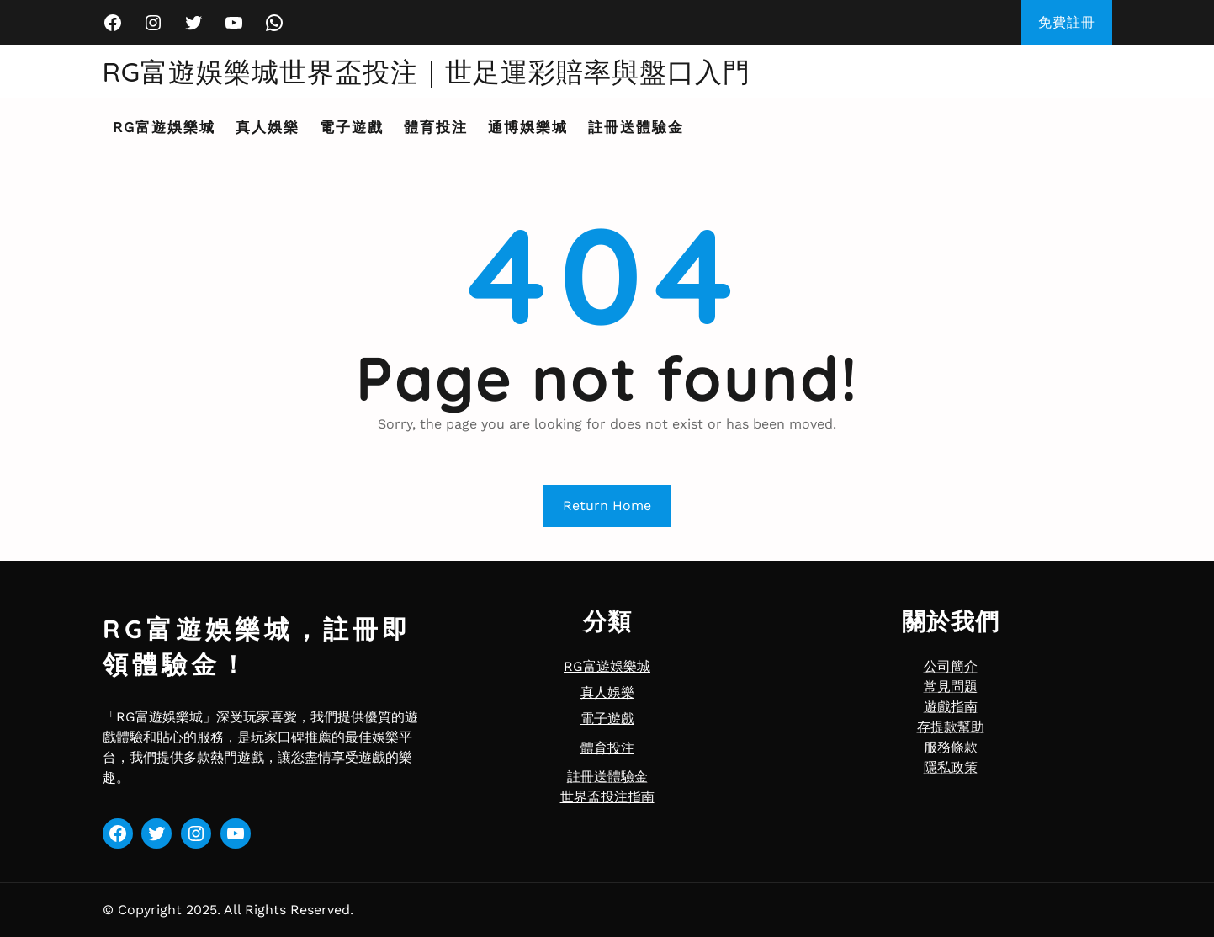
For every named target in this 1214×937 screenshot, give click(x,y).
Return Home (607, 506)
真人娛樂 (607, 692)
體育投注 (607, 748)
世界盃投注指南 (607, 797)
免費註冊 (1066, 22)
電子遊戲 (607, 719)
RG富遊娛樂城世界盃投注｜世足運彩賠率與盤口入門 (427, 71)
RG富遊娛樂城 (607, 666)
